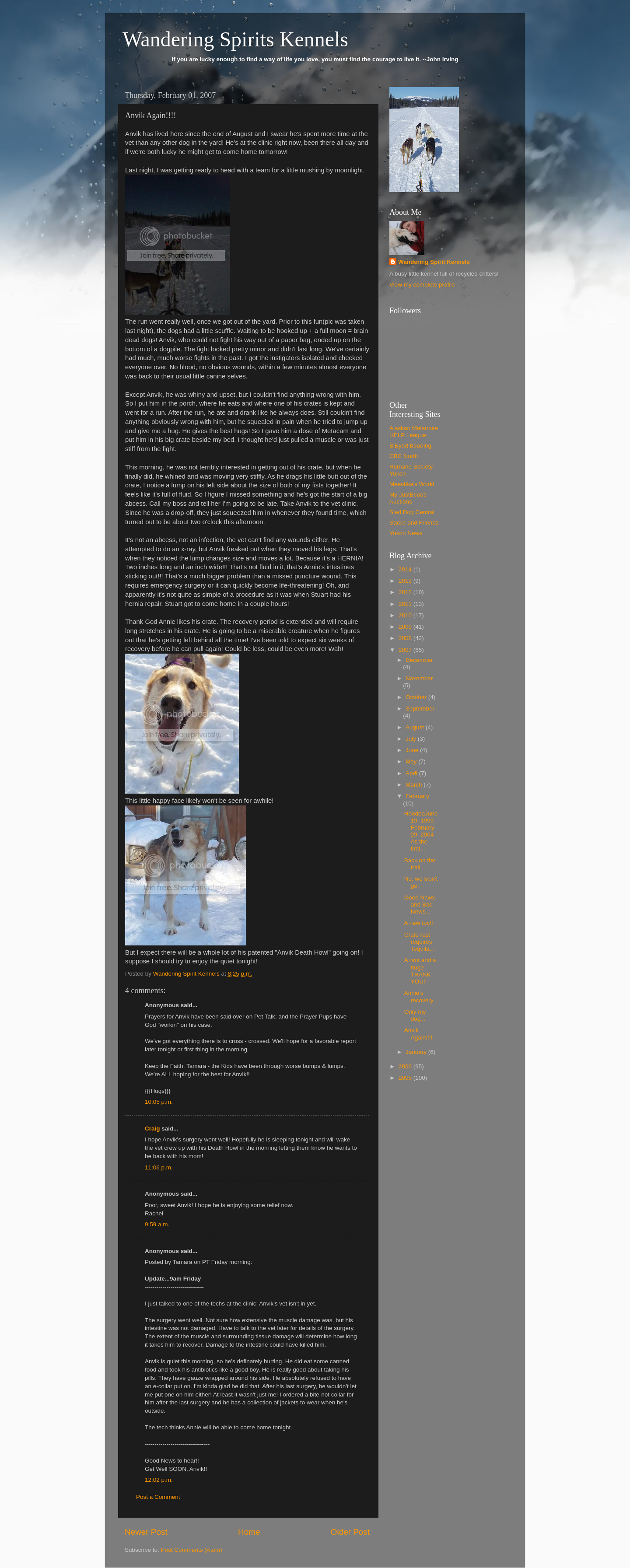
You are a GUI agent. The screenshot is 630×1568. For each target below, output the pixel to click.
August (416, 727)
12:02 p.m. (159, 1480)
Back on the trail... (419, 864)
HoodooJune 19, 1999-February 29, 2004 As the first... (421, 831)
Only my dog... (415, 1015)
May (412, 761)
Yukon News (405, 533)
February (417, 796)
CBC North (403, 456)
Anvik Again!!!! (418, 1033)
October (417, 697)
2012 (406, 592)
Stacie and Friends (414, 522)
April (412, 773)
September (420, 708)
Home (249, 1531)
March (415, 784)
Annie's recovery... (421, 996)
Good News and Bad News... (419, 904)
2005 (406, 1077)
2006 (406, 1066)
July (412, 738)
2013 (406, 581)
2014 (406, 569)
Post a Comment (158, 1497)
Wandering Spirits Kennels (235, 39)
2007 (406, 650)
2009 (406, 626)
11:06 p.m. (159, 1167)
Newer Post (146, 1531)
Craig (152, 1128)
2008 (406, 638)
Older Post (350, 1531)
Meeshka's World (411, 484)
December (419, 660)
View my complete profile (422, 284)
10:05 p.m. (159, 1102)
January (417, 1052)
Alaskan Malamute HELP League (413, 431)
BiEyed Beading (410, 445)
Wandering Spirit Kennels (434, 262)
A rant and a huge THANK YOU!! (420, 971)
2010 (406, 615)
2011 (406, 604)
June (413, 750)
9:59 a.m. (157, 1224)
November (419, 678)
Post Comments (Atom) (191, 1550)
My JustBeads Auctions (408, 498)
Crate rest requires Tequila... (419, 941)
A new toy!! (418, 923)
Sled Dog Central (411, 512)
